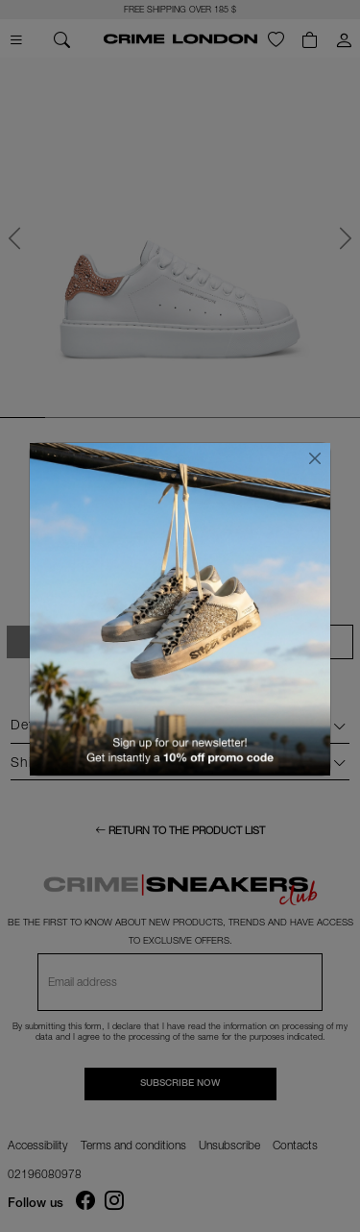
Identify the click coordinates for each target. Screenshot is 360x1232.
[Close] (314, 458)
